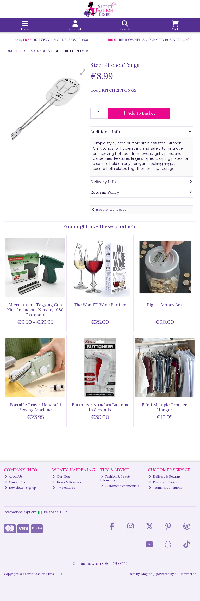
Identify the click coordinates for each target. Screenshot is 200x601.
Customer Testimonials (120, 486)
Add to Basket (139, 113)
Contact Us (15, 482)
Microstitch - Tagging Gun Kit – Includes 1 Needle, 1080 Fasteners (35, 309)
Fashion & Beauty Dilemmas (115, 478)
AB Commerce (185, 574)
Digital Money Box (165, 304)
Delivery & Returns (164, 476)
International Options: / (35, 512)
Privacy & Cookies (164, 482)
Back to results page (111, 209)
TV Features (64, 488)
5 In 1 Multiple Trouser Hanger (164, 407)
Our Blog (61, 476)
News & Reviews (67, 482)
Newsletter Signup (20, 488)
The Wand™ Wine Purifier (100, 304)
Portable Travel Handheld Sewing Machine (35, 407)
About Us (13, 476)
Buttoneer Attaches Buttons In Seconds (100, 407)
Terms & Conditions (165, 488)
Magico (147, 574)
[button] (83, 72)
